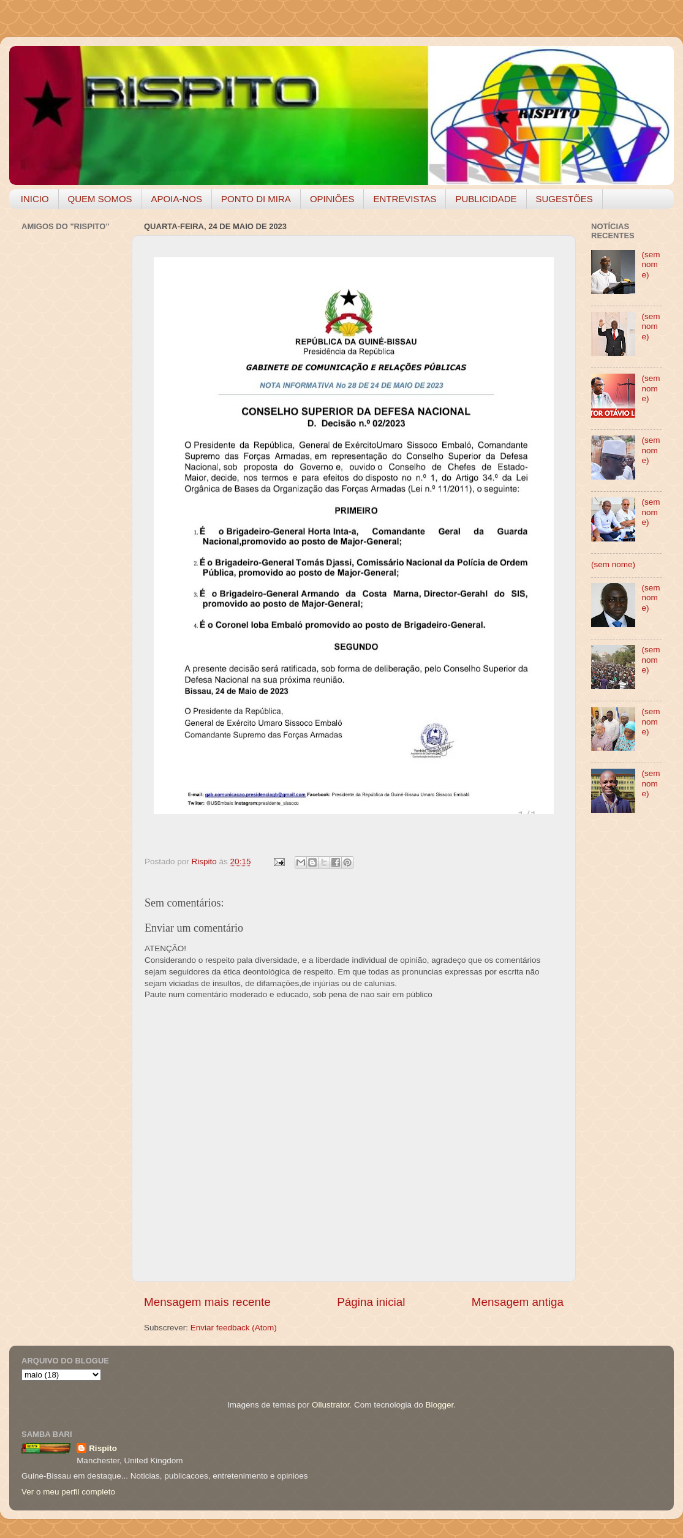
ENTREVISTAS (404, 199)
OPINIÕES (332, 199)
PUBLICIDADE (485, 199)
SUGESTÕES (564, 199)
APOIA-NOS (176, 199)
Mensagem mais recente (207, 1301)
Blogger (439, 1404)
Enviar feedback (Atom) (234, 1327)
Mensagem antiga (518, 1301)
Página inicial (371, 1301)
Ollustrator (331, 1404)
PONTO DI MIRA (256, 199)
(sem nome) (650, 264)
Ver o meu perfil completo (68, 1491)
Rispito (103, 1448)
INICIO (35, 199)
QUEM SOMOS (100, 199)
